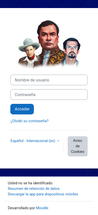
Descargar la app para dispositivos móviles (43, 194)
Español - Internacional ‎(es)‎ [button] (33, 141)
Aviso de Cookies (77, 146)
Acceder (22, 109)
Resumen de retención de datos (34, 188)
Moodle (42, 208)
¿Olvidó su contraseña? (29, 121)
